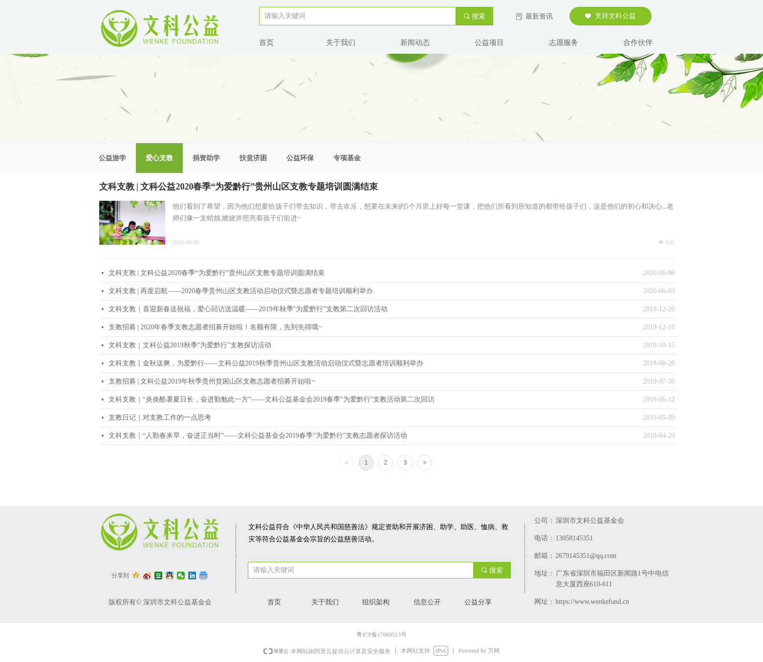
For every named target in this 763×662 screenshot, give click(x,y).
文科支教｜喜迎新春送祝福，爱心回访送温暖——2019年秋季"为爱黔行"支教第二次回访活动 (248, 309)
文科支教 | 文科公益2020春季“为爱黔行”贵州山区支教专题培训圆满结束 (238, 187)
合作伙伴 (638, 42)
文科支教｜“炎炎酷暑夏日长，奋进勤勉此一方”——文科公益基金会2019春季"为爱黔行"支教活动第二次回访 (272, 399)
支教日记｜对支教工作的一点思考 (160, 417)
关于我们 (340, 42)
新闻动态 (415, 42)
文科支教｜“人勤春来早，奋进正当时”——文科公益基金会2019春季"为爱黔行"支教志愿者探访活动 (258, 435)
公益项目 (489, 42)
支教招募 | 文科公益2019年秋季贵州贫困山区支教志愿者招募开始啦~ (212, 381)
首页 (266, 42)
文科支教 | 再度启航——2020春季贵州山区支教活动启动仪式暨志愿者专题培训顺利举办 (241, 291)
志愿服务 (563, 42)
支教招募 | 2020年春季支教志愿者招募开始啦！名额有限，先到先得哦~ (215, 327)
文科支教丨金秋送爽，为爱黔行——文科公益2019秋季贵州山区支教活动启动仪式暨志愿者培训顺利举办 (266, 363)
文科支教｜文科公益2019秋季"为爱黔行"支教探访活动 (190, 345)
